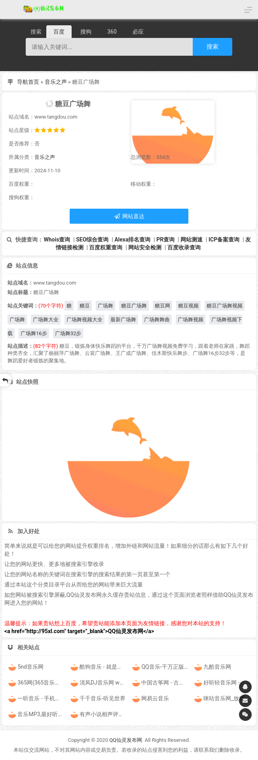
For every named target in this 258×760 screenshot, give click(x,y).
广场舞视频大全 (84, 319)
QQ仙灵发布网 (125, 740)
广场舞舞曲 (157, 319)
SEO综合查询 (92, 239)
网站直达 (129, 216)
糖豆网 (162, 306)
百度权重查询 (105, 247)
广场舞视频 (190, 319)
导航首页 (28, 82)
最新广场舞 (123, 319)
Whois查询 (57, 239)
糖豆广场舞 (134, 306)
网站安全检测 (144, 247)
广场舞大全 (46, 319)
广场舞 (105, 306)
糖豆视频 (188, 306)
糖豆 (85, 306)
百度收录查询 (184, 247)
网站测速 (191, 239)
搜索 (212, 46)
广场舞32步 (68, 333)
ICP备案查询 (224, 239)
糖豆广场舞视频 (225, 306)
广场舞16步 (34, 333)
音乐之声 (56, 82)
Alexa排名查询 (132, 239)
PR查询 (165, 239)
